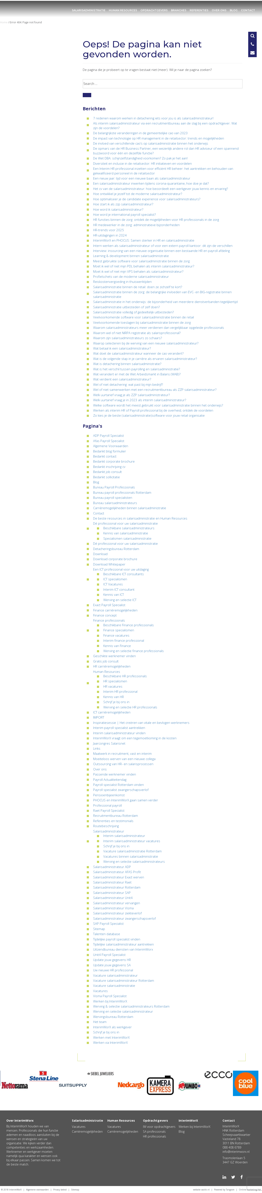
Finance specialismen (118, 630)
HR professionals (154, 1136)
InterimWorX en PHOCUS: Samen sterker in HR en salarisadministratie (143, 240)
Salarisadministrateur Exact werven (118, 877)
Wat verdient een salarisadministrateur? (122, 379)
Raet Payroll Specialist (109, 810)
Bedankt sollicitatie (106, 477)
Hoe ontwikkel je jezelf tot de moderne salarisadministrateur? (137, 194)
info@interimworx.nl (236, 1152)
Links (96, 748)
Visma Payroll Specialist (110, 996)
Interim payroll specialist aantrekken (119, 728)
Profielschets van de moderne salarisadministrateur (131, 276)
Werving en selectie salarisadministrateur (123, 1011)
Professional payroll (107, 805)
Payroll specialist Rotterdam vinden (118, 784)
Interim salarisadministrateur (124, 836)
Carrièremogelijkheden (87, 1131)
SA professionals (154, 1131)
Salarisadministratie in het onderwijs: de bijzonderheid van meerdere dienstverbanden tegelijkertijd (165, 302)
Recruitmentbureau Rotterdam (115, 815)
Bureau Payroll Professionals (114, 487)
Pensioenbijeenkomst (109, 795)
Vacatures (100, 991)
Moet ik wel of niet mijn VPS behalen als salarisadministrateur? (138, 271)
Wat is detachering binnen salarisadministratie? (127, 364)
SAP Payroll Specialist (108, 923)
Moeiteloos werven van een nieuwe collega (124, 759)
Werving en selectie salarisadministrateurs (134, 861)
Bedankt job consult (107, 472)
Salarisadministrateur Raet (112, 882)
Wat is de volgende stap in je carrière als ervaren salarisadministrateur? (145, 359)
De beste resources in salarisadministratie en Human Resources (140, 518)
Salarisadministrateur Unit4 (113, 898)
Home (4, 22)
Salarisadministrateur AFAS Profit (117, 872)
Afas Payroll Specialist (108, 441)
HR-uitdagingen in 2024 (110, 235)
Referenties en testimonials (113, 821)
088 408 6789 (232, 1147)
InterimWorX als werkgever (112, 1027)
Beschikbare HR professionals (125, 676)
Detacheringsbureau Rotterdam (116, 549)
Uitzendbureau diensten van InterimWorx (123, 949)
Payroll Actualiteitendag (109, 779)
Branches (178, 10)
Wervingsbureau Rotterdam (113, 1017)
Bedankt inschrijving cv (109, 466)
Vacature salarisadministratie (114, 985)
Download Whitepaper (109, 564)
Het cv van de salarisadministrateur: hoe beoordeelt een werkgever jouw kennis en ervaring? (160, 189)
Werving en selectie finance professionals (133, 651)
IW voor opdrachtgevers (159, 1127)
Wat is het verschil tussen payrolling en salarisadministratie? (136, 369)
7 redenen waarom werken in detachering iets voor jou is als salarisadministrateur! (153, 118)
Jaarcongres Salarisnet (109, 743)
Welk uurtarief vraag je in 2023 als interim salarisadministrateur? (139, 400)
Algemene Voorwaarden (110, 446)
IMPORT (98, 717)
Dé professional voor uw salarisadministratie (125, 523)
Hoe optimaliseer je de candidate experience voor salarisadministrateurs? (146, 199)
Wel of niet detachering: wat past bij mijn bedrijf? (128, 384)
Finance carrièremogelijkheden (115, 610)
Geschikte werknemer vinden (114, 656)
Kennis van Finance (117, 646)
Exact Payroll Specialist (109, 605)
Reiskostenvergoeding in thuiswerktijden (122, 281)
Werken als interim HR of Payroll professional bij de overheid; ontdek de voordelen (153, 410)
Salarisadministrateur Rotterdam (116, 887)
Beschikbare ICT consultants (123, 574)
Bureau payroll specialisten (112, 497)
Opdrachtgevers (154, 10)
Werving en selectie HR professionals (130, 707)
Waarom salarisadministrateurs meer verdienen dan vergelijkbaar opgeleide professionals (158, 327)
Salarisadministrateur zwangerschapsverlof (124, 918)
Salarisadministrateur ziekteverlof (117, 913)
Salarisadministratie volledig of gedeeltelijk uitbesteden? (133, 312)
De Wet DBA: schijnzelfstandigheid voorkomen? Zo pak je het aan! (140, 158)
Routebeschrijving (106, 826)
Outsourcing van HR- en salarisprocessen (123, 764)
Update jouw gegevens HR (112, 960)
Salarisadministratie (88, 10)
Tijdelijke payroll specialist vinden (116, 939)
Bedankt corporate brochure (114, 461)
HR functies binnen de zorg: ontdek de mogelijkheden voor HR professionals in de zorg (156, 219)
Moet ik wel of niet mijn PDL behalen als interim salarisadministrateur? (143, 266)
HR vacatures (112, 686)
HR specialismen (115, 681)
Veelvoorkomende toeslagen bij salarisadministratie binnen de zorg (142, 322)
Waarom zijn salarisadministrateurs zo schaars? (127, 338)
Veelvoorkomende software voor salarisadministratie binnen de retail (143, 317)
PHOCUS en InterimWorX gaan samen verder (125, 800)
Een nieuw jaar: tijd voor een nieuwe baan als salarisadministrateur (141, 178)
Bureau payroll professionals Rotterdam (122, 492)
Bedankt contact (104, 456)
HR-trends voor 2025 (108, 230)
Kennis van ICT (113, 594)
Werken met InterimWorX (111, 1037)
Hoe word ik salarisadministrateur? (118, 209)
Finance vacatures (116, 635)
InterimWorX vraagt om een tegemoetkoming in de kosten (135, 738)
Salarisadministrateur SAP (112, 892)
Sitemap (99, 929)
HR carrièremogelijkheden (111, 666)
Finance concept (105, 615)
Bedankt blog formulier (109, 451)
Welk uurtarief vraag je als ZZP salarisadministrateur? (131, 395)
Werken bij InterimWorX (110, 1001)
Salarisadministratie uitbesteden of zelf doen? (126, 307)
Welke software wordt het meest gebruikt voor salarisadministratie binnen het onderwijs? (158, 405)
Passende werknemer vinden (114, 774)
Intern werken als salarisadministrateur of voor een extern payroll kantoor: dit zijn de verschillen (163, 245)
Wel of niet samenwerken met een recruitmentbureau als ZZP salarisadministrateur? (154, 389)
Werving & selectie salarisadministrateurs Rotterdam (131, 1006)
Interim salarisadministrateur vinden (119, 733)
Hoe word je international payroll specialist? (124, 214)
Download (100, 554)
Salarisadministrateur (108, 831)
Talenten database (106, 934)
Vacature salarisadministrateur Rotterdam (123, 980)
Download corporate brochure (115, 559)
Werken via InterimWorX (110, 1042)
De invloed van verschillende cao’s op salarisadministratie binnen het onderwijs (150, 143)
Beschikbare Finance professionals (128, 625)
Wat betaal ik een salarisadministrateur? (122, 348)
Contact (248, 10)
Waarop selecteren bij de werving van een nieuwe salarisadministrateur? (145, 343)
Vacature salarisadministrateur (115, 975)
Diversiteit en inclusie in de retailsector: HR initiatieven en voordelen (142, 163)
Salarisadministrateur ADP (112, 867)
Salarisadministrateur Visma (113, 908)
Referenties (199, 10)
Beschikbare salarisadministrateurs (128, 528)
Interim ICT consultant (119, 589)
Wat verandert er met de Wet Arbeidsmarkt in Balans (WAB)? (137, 374)
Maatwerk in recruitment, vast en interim (122, 753)
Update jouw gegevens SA (112, 965)
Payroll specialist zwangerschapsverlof (121, 790)
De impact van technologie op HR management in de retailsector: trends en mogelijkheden (158, 138)
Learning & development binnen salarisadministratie (131, 256)
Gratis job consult (106, 661)
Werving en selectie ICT (119, 600)
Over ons (219, 10)
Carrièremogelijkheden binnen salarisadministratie (129, 508)
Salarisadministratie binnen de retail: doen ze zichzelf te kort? (137, 287)
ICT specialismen (115, 579)
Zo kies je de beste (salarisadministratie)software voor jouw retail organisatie (149, 415)
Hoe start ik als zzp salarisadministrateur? (123, 204)
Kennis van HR (113, 697)
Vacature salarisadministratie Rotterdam (132, 851)
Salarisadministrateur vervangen (116, 903)
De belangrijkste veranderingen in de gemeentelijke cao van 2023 (140, 133)
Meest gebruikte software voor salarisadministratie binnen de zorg (141, 261)
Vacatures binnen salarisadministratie (130, 856)
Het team (99, 1022)
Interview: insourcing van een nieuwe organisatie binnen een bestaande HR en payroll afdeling (161, 251)
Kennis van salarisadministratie (125, 533)
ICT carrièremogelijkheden (111, 712)
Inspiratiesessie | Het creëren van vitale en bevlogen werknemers (141, 722)
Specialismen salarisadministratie (127, 538)
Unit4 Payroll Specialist (109, 954)
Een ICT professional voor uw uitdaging (121, 569)
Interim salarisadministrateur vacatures (131, 841)
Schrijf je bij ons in (116, 702)
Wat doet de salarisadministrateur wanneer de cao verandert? (138, 353)
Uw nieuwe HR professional (113, 970)
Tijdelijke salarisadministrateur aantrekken (123, 944)
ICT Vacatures (113, 584)
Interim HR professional (120, 691)
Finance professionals (109, 620)
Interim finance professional (123, 640)
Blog (234, 10)
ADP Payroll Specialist (108, 435)
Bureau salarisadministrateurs (115, 503)
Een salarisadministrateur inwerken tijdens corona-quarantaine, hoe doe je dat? (151, 183)
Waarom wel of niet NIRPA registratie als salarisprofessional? (137, 333)
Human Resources (123, 10)
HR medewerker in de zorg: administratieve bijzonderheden (136, 225)
